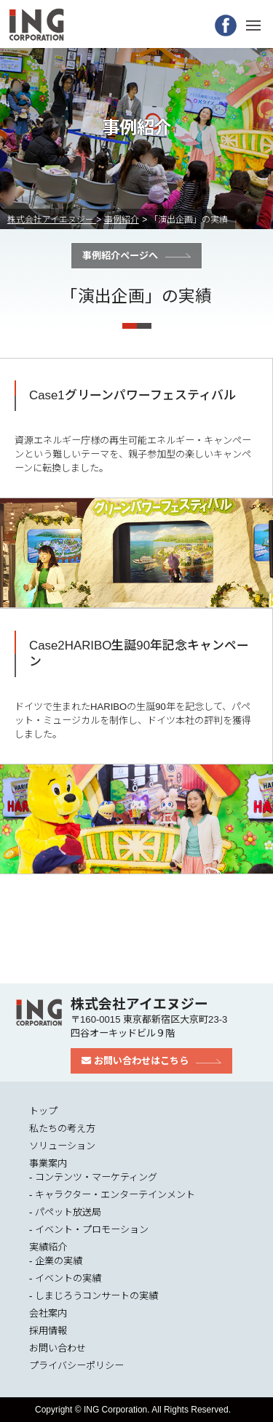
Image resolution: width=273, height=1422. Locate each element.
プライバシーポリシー (76, 1365)
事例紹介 (121, 220)
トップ (43, 1111)
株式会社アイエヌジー (51, 220)
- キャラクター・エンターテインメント (112, 1194)
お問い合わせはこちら (135, 1060)
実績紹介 (48, 1247)
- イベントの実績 (65, 1278)
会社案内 (48, 1313)
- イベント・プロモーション (89, 1229)
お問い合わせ (57, 1348)
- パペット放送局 (65, 1212)
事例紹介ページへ (120, 255)
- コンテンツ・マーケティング (93, 1177)
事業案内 (48, 1163)
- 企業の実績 (55, 1260)
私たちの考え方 (62, 1128)
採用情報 (48, 1330)
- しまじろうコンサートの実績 (93, 1295)
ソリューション (62, 1146)
